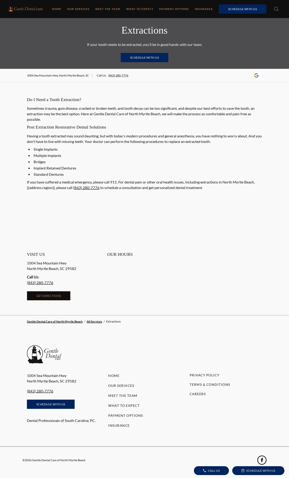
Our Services (78, 9)
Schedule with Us (242, 9)
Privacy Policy (205, 375)
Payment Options (174, 9)
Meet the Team (107, 9)
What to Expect (139, 9)
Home (56, 9)
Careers (198, 394)
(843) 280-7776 (118, 75)
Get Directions (48, 295)
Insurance (204, 9)
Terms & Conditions (210, 384)
